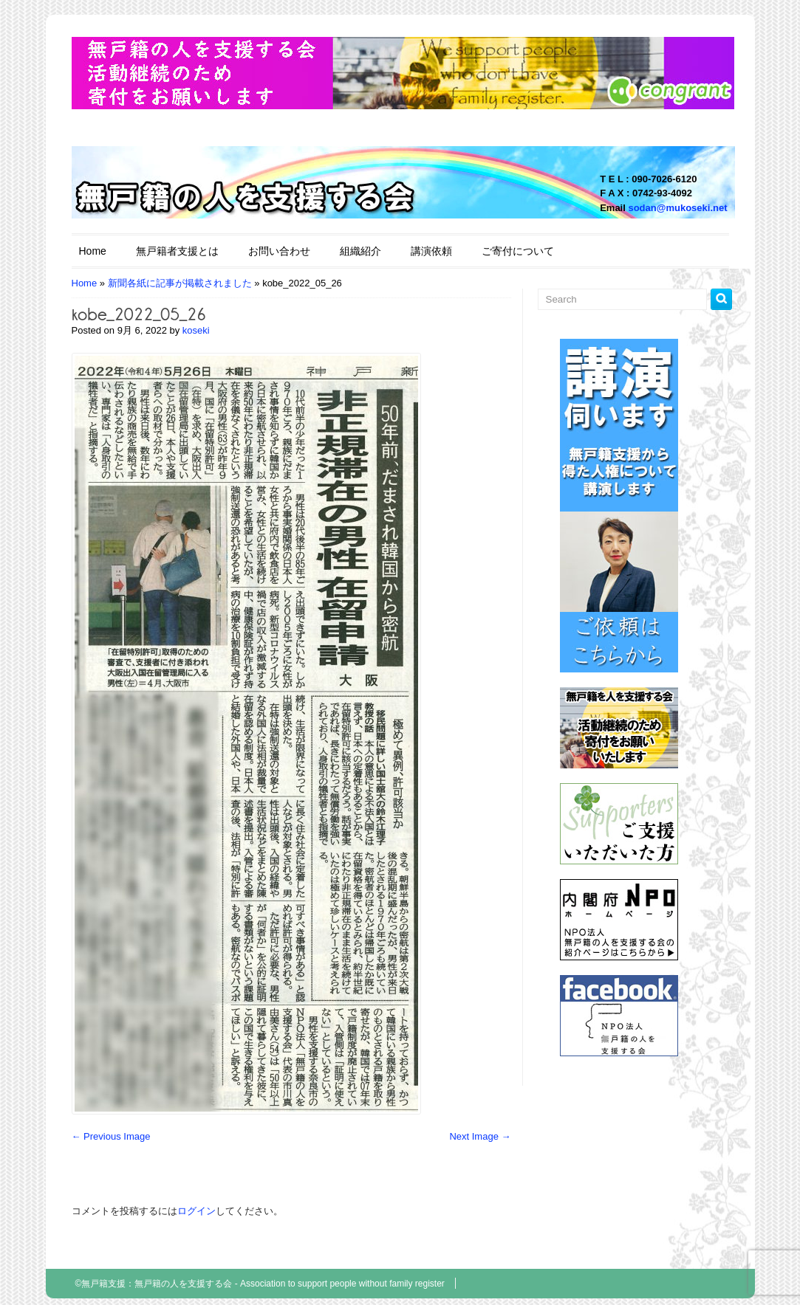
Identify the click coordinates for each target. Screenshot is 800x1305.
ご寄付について (518, 251)
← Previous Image (111, 1136)
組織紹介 (360, 251)
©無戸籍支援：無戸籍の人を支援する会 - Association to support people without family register (260, 1283)
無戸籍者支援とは (177, 251)
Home (92, 251)
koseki (196, 330)
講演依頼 (431, 251)
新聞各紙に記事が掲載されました (180, 283)
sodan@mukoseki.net (677, 207)
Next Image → (479, 1136)
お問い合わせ (279, 251)
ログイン (196, 1210)
